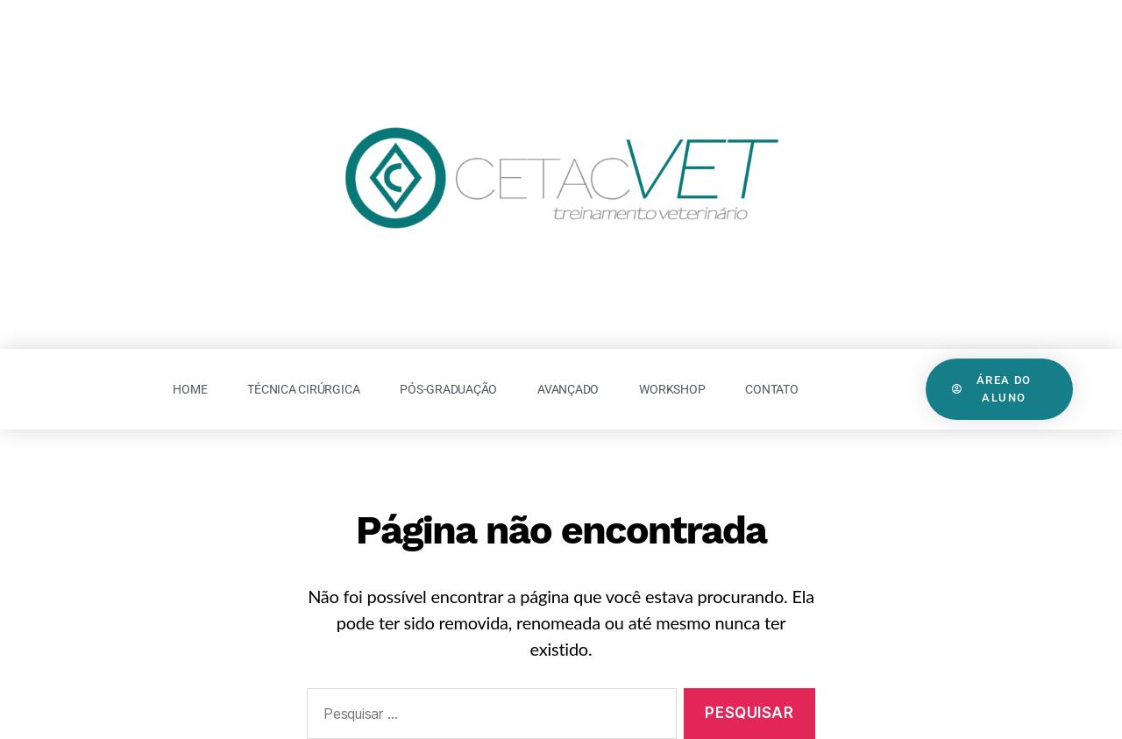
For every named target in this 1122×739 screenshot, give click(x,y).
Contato (771, 389)
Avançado (568, 389)
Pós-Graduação (448, 389)
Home (190, 389)
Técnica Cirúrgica (303, 389)
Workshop (672, 389)
